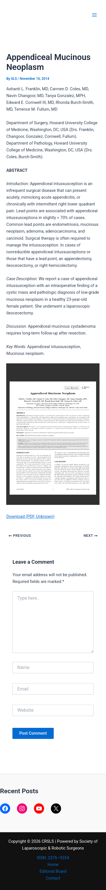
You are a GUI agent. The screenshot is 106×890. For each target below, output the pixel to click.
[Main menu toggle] (94, 15)
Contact (53, 878)
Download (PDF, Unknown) (30, 516)
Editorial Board (53, 871)
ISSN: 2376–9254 (53, 857)
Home (53, 864)
